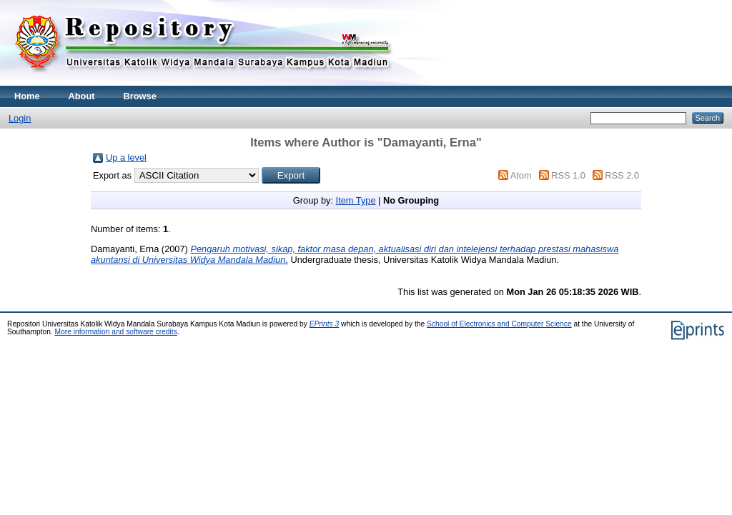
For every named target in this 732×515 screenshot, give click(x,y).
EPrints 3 (325, 324)
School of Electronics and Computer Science (499, 324)
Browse (140, 96)
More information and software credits (116, 332)
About (82, 96)
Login (20, 118)
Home (27, 96)
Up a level (126, 157)
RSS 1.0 (568, 175)
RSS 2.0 (622, 175)
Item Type (356, 200)
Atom (521, 175)
